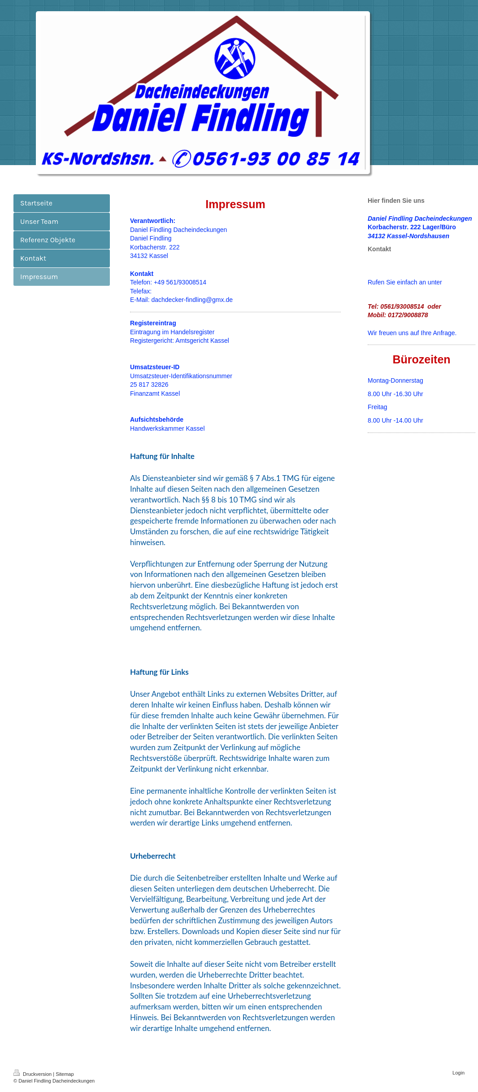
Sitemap (65, 1074)
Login (458, 1072)
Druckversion (33, 1074)
